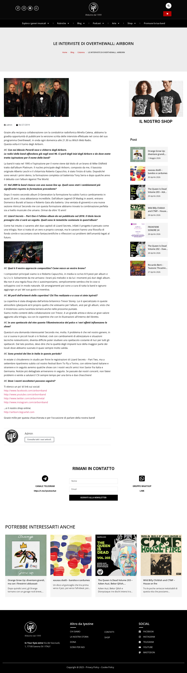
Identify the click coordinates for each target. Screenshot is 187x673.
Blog (81, 23)
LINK (142, 491)
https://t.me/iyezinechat (45, 491)
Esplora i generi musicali (35, 23)
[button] (168, 6)
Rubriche (63, 23)
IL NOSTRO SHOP (155, 121)
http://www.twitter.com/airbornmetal (24, 398)
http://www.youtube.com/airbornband (25, 394)
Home (64, 52)
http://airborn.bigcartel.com (19, 412)
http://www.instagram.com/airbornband (26, 402)
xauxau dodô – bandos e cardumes (71, 580)
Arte (116, 23)
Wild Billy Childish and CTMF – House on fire (157, 211)
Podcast (98, 23)
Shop (132, 23)
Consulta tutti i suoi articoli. (39, 439)
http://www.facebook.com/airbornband (25, 390)
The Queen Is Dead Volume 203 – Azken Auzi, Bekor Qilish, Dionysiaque (115, 583)
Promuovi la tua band (154, 23)
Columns (81, 52)
